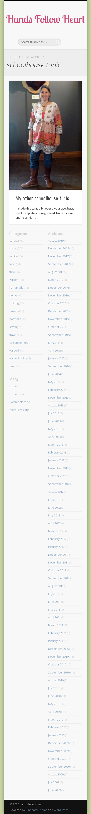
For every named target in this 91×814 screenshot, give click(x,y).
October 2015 (57, 327)
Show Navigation (71, 39)
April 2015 (54, 350)
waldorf (14, 350)
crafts (13, 248)
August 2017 (56, 272)
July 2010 (53, 688)
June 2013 (54, 421)
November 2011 (58, 562)
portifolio (15, 319)
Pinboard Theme (36, 810)
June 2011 (54, 602)
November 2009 (58, 751)
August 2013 (56, 405)
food (12, 264)
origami (14, 311)
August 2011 (56, 586)
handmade (16, 287)
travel (13, 335)
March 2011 (55, 625)
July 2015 (53, 343)
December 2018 (58, 248)
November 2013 (58, 397)
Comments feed (19, 402)
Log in (13, 386)
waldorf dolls (17, 358)
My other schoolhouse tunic (42, 198)
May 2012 (54, 515)
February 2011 (57, 633)
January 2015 (56, 358)
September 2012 (59, 484)
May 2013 (54, 429)
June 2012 (54, 507)
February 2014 (57, 390)
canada (14, 240)
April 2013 (54, 437)
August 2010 (56, 680)
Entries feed (17, 394)
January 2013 (56, 460)
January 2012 (56, 547)
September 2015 (59, 335)
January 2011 (56, 641)
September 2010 (59, 672)
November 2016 (58, 295)
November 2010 (58, 656)
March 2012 (55, 531)
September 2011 (59, 578)
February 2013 (57, 452)
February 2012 (57, 539)
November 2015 (58, 319)
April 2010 (54, 712)
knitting (14, 303)
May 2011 (54, 609)
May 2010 (54, 704)
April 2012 (54, 523)
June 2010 (54, 696)
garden (14, 280)
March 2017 (55, 280)
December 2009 (58, 743)
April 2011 (54, 617)
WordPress (61, 810)
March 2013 (55, 445)
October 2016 (57, 303)
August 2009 (56, 774)
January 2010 (56, 735)
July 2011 (53, 594)
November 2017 (58, 256)
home (13, 295)
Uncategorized (19, 343)
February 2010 (57, 727)
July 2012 (53, 500)
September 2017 (59, 264)
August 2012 (56, 492)
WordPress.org (19, 410)
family (13, 256)
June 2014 (54, 374)
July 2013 (53, 413)
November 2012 (58, 468)
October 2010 (57, 664)
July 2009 (53, 782)
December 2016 (58, 287)
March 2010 (55, 719)
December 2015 (58, 311)
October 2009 (57, 759)
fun (11, 272)
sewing (13, 327)
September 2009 (59, 766)
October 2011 (57, 570)
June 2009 (54, 790)
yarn (12, 366)
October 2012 (57, 476)
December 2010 (58, 649)
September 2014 (59, 366)
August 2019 (56, 240)
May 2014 (54, 382)
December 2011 (58, 555)
